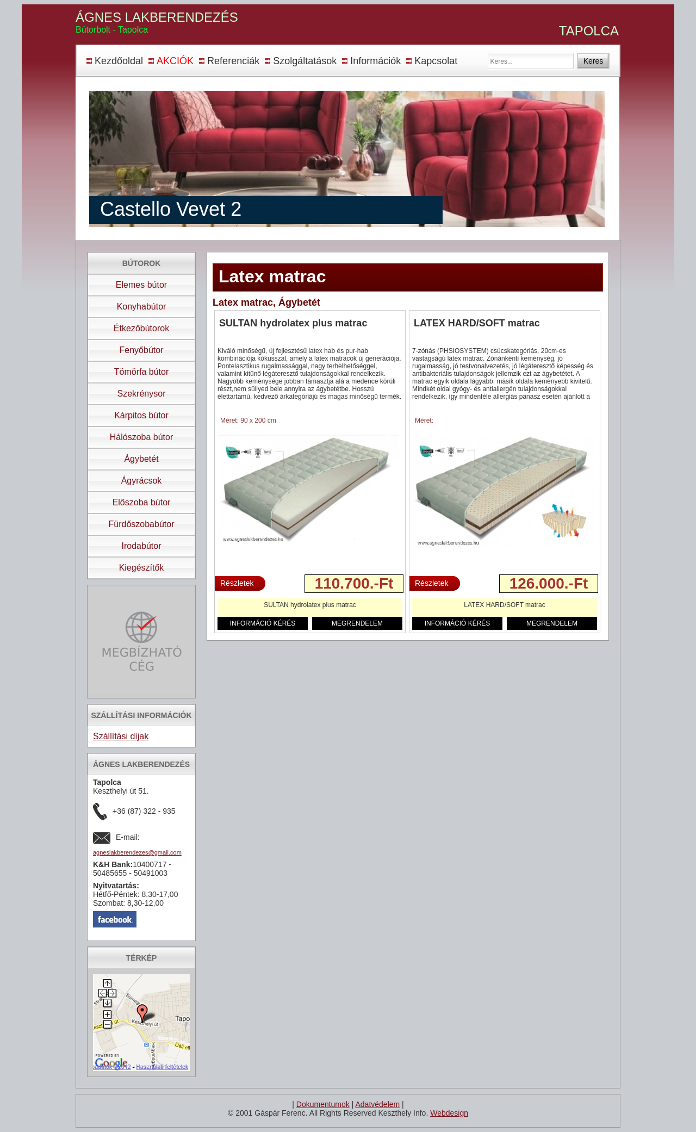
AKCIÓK (175, 60)
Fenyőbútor (142, 350)
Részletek (236, 583)
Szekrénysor (141, 393)
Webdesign (449, 1113)
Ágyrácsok (141, 480)
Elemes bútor (141, 284)
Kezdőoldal (119, 60)
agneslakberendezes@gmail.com (137, 852)
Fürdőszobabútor (142, 524)
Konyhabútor (141, 306)
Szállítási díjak (120, 736)
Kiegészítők (141, 567)
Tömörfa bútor (141, 371)
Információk (375, 60)
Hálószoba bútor (141, 437)
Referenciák (233, 60)
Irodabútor (141, 545)
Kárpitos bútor (141, 415)
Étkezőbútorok (141, 328)
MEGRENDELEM (357, 623)
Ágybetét (141, 458)
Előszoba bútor (142, 502)
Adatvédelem (377, 1104)
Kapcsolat (435, 60)
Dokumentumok (323, 1104)
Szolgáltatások (305, 60)
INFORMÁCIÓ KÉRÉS (263, 623)
